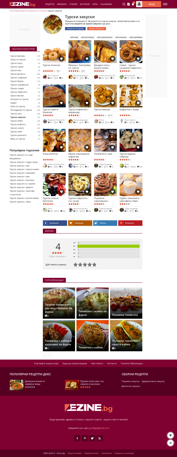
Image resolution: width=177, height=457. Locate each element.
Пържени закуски (131, 381)
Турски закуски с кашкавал (22, 173)
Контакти (112, 363)
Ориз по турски (17, 106)
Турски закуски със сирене (22, 183)
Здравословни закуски (153, 381)
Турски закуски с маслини (22, 180)
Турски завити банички (50, 111)
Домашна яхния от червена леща (35, 382)
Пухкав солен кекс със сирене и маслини (92, 382)
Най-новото (97, 363)
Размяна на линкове (124, 453)
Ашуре (13, 103)
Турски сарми (16, 67)
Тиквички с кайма (91, 347)
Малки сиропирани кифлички (78, 155)
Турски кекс (15, 70)
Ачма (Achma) (50, 153)
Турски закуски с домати (21, 187)
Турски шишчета (18, 135)
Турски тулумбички (19, 85)
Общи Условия (74, 453)
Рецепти (49, 4)
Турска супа (16, 114)
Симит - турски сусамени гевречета (130, 66)
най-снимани (121, 37)
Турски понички (51, 65)
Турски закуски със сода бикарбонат (21, 157)
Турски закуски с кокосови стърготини (22, 193)
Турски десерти (17, 74)
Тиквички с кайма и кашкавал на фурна (58, 342)
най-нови (74, 37)
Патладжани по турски (21, 110)
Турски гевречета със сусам (77, 199)
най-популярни (87, 37)
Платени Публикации (132, 363)
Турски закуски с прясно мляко (24, 169)
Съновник (106, 4)
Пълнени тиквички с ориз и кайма (126, 342)
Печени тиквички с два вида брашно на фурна (58, 308)
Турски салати (17, 128)
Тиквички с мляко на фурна (93, 313)
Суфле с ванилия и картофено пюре (129, 199)
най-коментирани (104, 37)
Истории (85, 4)
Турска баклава (17, 56)
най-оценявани (135, 37)
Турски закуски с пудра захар (24, 162)
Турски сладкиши (18, 77)
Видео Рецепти (96, 28)
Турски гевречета (18, 92)
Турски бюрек (17, 81)
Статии (73, 4)
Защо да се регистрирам (75, 363)
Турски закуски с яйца (20, 201)
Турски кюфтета (18, 124)
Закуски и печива (37, 11)
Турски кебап (16, 121)
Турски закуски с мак (19, 165)
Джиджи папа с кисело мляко (102, 66)
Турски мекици (102, 109)
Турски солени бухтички (50, 199)
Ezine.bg (14, 11)
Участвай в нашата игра (46, 363)
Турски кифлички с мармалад (78, 111)
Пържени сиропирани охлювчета (100, 199)
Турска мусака (17, 96)
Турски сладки (17, 88)
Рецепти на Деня (75, 28)
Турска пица (16, 63)
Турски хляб (16, 132)
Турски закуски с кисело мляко (24, 198)
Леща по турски (18, 59)
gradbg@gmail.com (99, 428)
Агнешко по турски (19, 99)
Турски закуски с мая (20, 176)
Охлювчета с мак (103, 153)
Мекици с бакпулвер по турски (79, 66)
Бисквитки (107, 453)
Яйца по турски (17, 139)
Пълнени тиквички (125, 315)
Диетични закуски (131, 386)
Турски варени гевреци (127, 155)
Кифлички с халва (129, 109)
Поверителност (91, 453)
